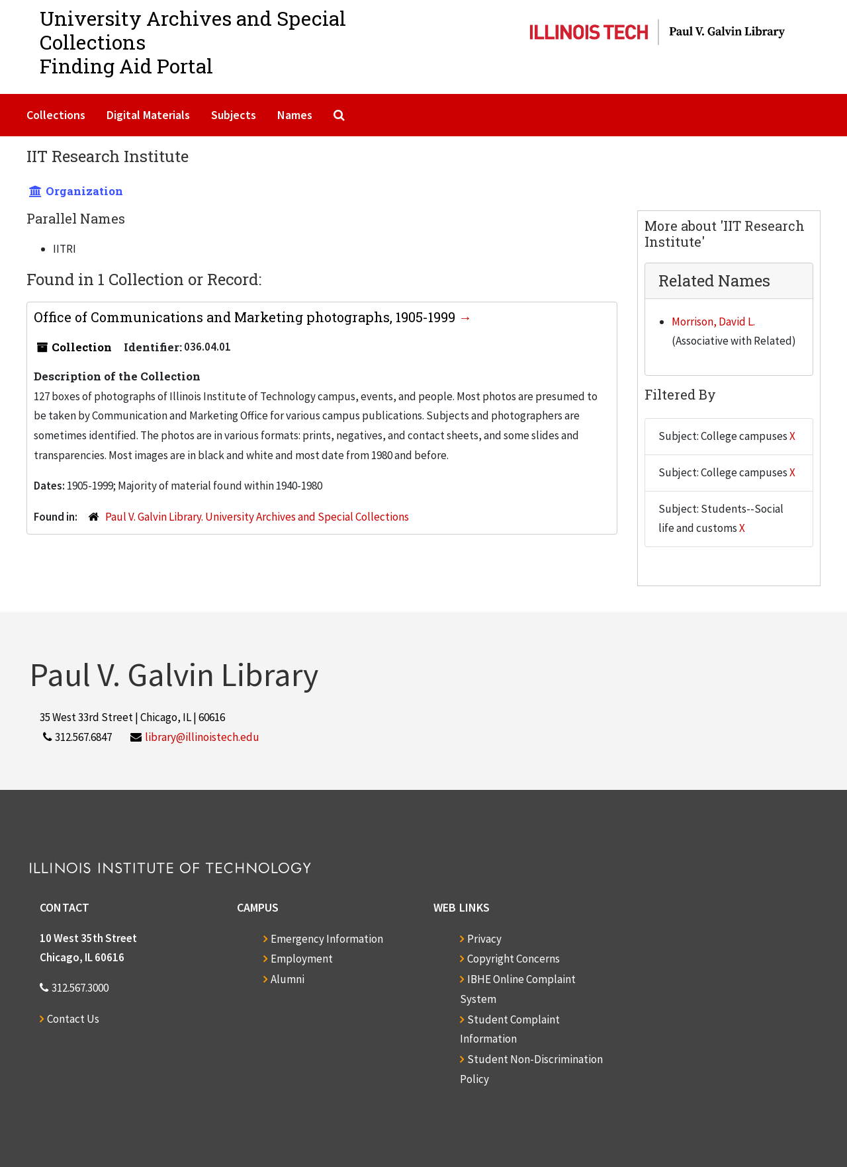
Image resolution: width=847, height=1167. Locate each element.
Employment (302, 958)
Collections (55, 114)
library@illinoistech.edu (202, 737)
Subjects (233, 114)
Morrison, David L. (713, 321)
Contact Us (73, 1019)
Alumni (287, 979)
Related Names (714, 280)
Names (294, 114)
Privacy (484, 938)
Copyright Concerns (513, 958)
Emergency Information (327, 938)
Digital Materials (148, 114)
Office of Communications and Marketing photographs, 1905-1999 (246, 316)
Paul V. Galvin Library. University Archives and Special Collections (257, 516)
